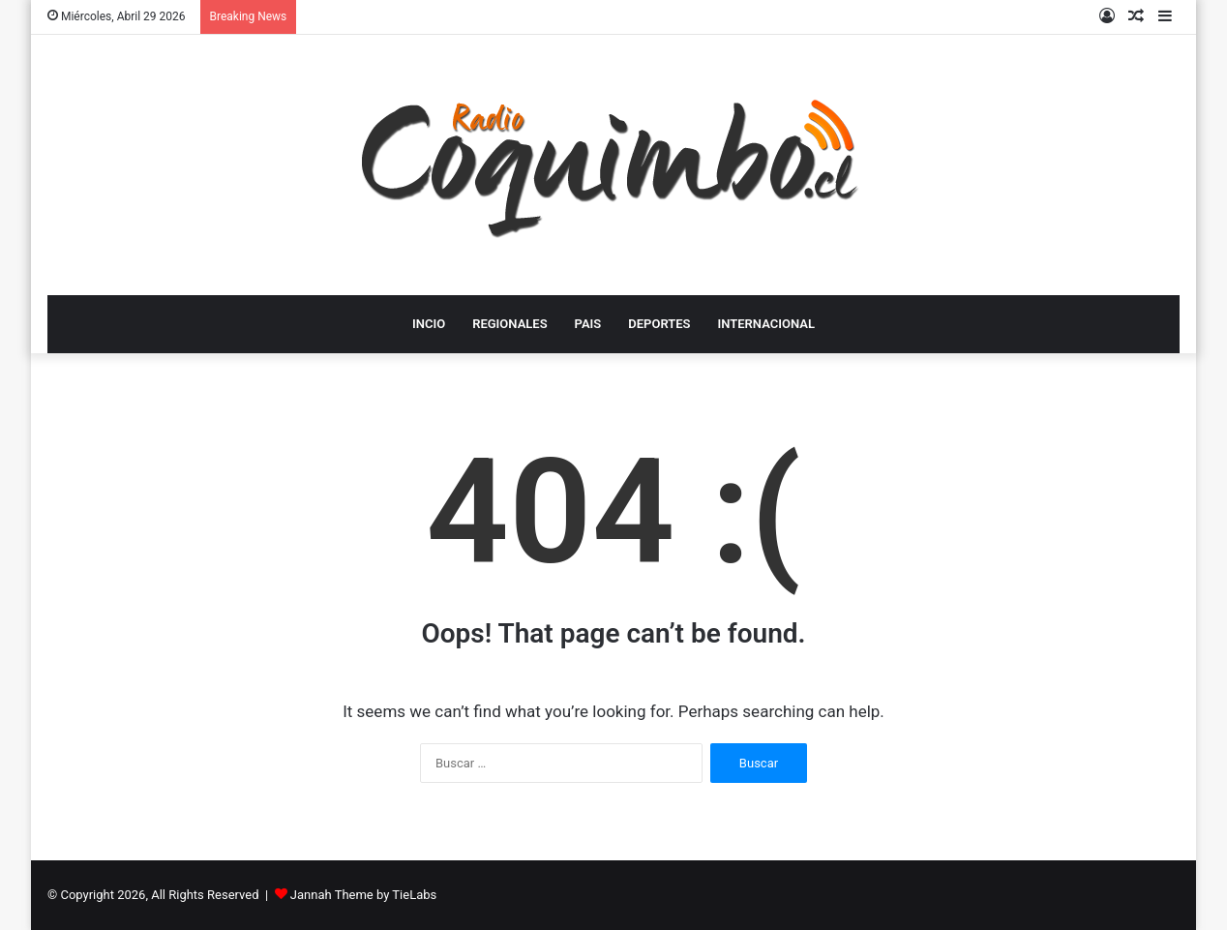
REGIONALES (509, 323)
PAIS (588, 323)
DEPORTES (659, 323)
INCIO (428, 323)
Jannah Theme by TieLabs (363, 894)
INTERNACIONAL (766, 323)
